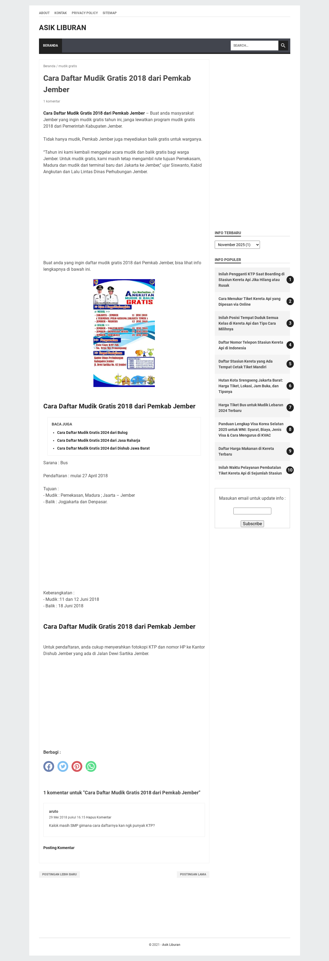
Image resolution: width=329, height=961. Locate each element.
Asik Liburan (62, 28)
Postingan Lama (193, 874)
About (44, 13)
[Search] (254, 45)
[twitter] (62, 766)
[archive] (237, 245)
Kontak (60, 13)
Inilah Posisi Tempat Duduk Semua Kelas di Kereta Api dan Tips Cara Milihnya (248, 323)
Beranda (50, 45)
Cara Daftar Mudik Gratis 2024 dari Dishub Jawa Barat (103, 448)
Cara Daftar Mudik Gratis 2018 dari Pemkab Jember (94, 113)
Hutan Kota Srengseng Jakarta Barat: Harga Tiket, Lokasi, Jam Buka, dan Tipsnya (251, 386)
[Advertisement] (124, 217)
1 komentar (51, 101)
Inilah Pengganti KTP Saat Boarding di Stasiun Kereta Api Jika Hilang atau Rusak (252, 280)
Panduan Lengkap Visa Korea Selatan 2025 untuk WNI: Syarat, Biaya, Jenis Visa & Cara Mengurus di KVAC (251, 429)
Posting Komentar (58, 848)
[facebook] (48, 766)
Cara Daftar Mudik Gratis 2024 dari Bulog (92, 432)
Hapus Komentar (98, 817)
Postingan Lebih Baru (59, 874)
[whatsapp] (91, 766)
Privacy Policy (85, 13)
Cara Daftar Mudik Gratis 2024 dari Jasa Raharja (98, 440)
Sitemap (110, 13)
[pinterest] (76, 766)
